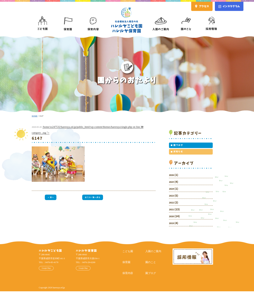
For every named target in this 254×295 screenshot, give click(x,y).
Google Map (51, 273)
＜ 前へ (50, 197)
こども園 (42, 20)
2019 (172, 226)
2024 (172, 192)
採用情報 (211, 20)
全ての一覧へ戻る (93, 197)
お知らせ (177, 154)
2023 (172, 199)
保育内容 (93, 21)
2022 (172, 206)
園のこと (186, 20)
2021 (172, 213)
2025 (172, 185)
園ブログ (177, 146)
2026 (172, 178)
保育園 (67, 21)
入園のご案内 (160, 21)
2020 (172, 220)
